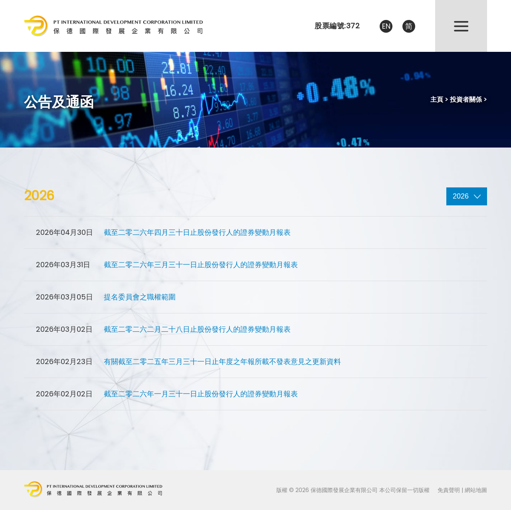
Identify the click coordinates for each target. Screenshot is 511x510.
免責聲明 (449, 490)
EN (386, 26)
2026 (467, 196)
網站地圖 (476, 490)
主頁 (436, 99)
